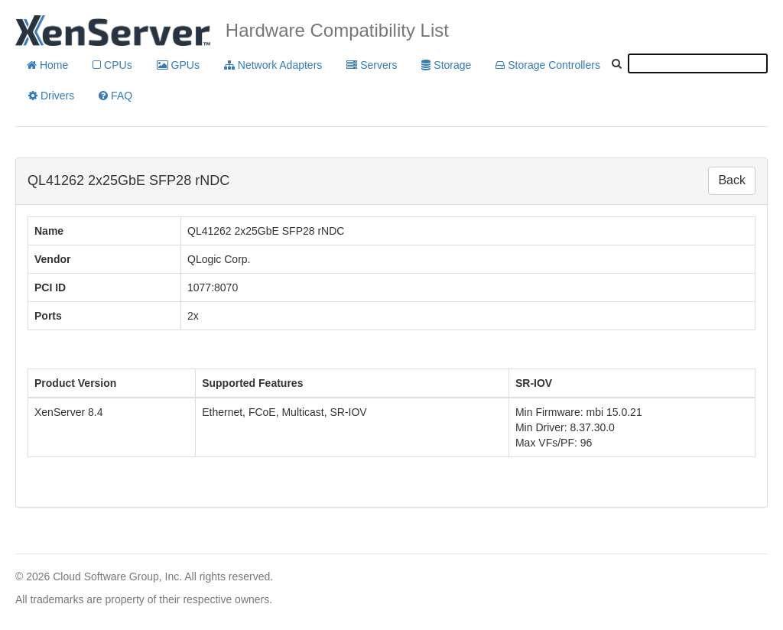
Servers (371, 65)
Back (732, 180)
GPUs (178, 65)
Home (47, 65)
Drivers (51, 95)
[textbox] (698, 63)
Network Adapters (273, 65)
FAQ (115, 95)
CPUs (112, 65)
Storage (446, 65)
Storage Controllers (547, 65)
